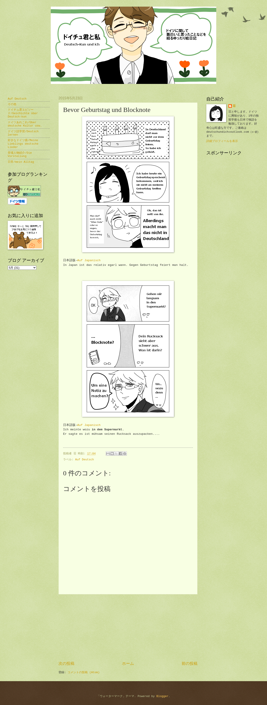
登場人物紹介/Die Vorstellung (20, 154)
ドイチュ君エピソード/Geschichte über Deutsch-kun (23, 113)
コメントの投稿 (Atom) (84, 672)
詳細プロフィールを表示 (222, 141)
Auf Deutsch (84, 459)
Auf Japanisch (88, 260)
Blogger (162, 696)
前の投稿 (189, 664)
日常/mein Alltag (21, 162)
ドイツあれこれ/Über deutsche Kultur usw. (25, 124)
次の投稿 (66, 664)
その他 (12, 104)
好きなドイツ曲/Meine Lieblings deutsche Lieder (23, 144)
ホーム (128, 664)
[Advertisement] (128, 627)
